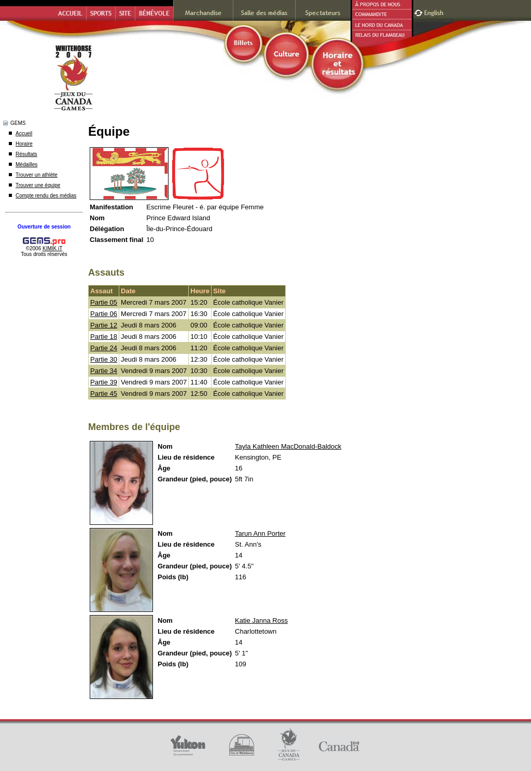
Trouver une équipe (38, 185)
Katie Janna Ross (261, 620)
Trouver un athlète (37, 175)
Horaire (24, 144)
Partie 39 (103, 382)
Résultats (26, 154)
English (435, 12)
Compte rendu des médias (46, 195)
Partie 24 (103, 348)
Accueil (24, 133)
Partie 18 (103, 336)
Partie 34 (103, 371)
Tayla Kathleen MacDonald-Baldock (288, 446)
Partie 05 (103, 302)
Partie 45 (103, 393)
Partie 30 (103, 359)
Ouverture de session (44, 227)
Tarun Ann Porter (260, 533)
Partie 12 (103, 325)
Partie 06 (103, 314)
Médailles (26, 164)
